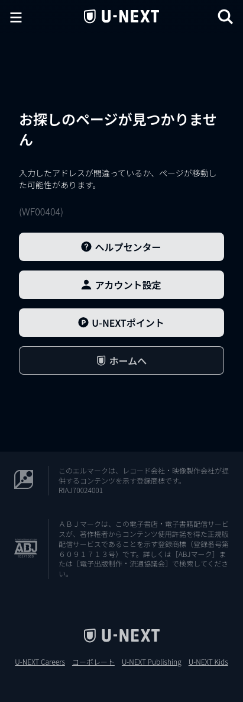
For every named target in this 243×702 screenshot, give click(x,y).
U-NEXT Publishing (152, 661)
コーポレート (93, 661)
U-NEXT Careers (40, 661)
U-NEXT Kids (208, 661)
